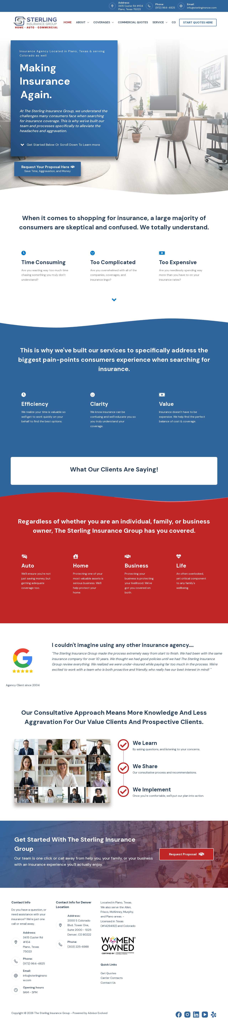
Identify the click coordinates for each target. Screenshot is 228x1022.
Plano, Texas (123, 902)
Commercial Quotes (133, 22)
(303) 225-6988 (78, 947)
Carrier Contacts (112, 978)
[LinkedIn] (196, 1015)
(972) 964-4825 (165, 7)
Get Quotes (108, 973)
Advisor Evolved (97, 1013)
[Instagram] (187, 1015)
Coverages (104, 22)
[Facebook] (179, 1015)
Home (68, 22)
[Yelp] (214, 1015)
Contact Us (108, 983)
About (83, 22)
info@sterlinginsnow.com (202, 7)
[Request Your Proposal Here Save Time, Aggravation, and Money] (47, 169)
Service (160, 22)
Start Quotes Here (198, 22)
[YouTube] (205, 1015)
